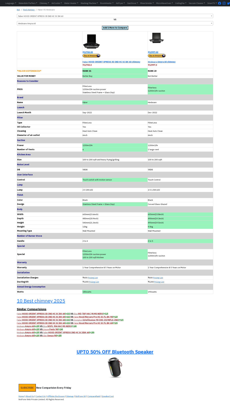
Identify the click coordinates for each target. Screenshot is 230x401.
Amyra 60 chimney (161, 62)
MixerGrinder (146, 3)
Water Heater (70, 3)
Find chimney (29, 9)
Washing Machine (88, 3)
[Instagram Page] (225, 3)
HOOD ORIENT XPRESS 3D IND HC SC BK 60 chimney (111, 62)
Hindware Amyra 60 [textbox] (27, 23)
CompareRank (93, 396)
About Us (30, 396)
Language (9, 3)
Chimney (43, 3)
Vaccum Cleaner (196, 3)
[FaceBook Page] (220, 3)
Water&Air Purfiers (27, 3)
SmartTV (211, 3)
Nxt (18, 9)
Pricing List (93, 277)
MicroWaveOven (163, 3)
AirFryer (119, 3)
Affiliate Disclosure (56, 396)
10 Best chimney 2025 (41, 301)
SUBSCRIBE (27, 387)
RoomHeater (106, 3)
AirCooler (55, 3)
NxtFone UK (80, 396)
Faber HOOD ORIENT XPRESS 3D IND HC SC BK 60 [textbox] (40, 16)
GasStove (131, 3)
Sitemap (70, 396)
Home (21, 396)
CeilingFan (180, 3)
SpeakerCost (108, 396)
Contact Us (41, 396)
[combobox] (115, 16)
